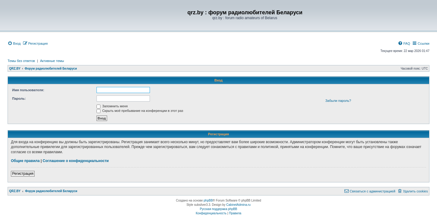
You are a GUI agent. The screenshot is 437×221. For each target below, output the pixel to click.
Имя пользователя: (28, 90)
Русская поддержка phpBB (218, 209)
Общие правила (25, 161)
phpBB (208, 200)
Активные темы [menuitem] (52, 61)
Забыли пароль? (338, 100)
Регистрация (22, 173)
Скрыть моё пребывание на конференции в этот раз (140, 110)
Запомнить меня (112, 106)
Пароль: (19, 98)
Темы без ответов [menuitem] (21, 61)
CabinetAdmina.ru (238, 204)
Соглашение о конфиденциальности (76, 161)
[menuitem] (14, 43)
